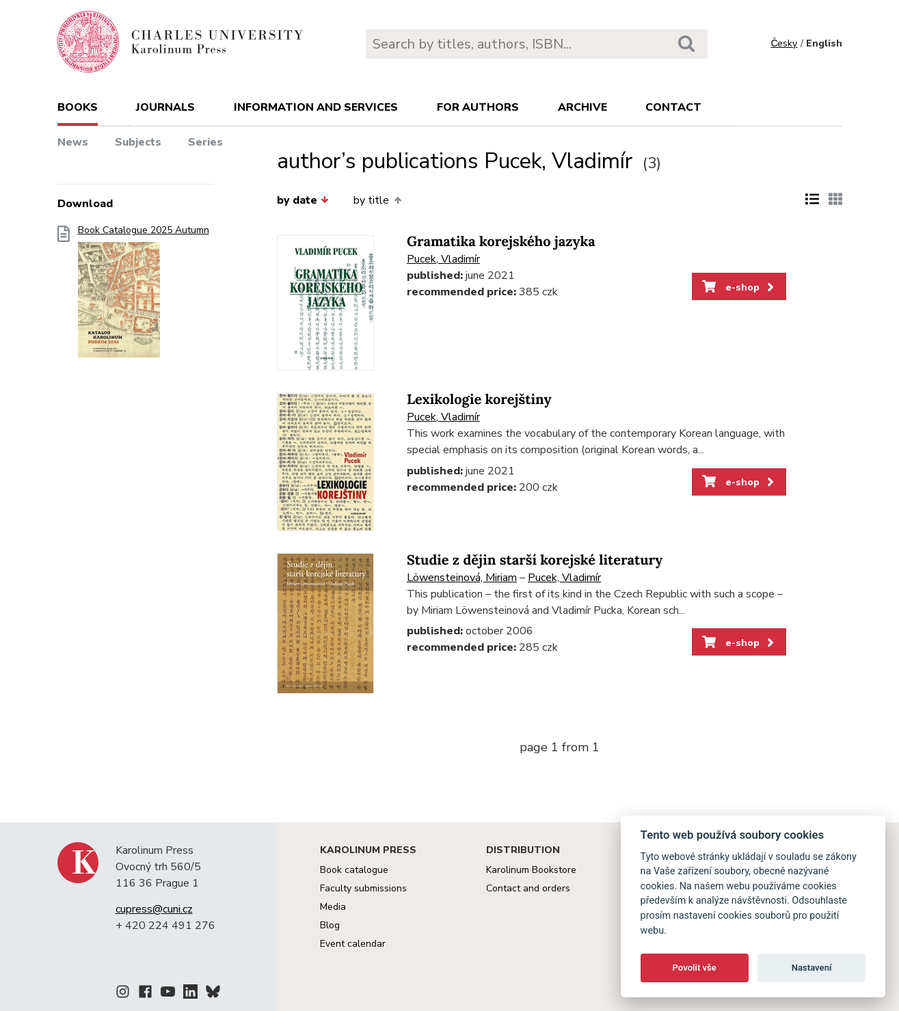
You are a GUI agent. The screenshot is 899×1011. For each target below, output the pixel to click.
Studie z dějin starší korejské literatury (534, 560)
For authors (478, 107)
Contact (673, 107)
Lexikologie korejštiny (479, 399)
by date (303, 200)
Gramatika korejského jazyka (501, 241)
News (72, 142)
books (77, 107)
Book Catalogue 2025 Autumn (143, 295)
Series (205, 142)
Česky (783, 43)
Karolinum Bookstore (531, 869)
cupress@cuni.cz (154, 909)
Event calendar (353, 943)
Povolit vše (694, 967)
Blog (330, 925)
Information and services (316, 107)
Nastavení (812, 967)
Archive (582, 107)
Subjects (138, 142)
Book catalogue (354, 869)
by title (377, 200)
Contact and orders (528, 888)
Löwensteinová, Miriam (462, 577)
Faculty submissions (363, 888)
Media (333, 906)
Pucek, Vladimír (443, 259)
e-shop (739, 287)
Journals (165, 107)
